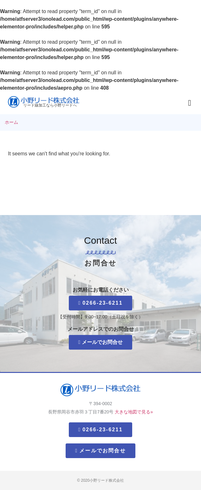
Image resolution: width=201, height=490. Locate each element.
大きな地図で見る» (134, 411)
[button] (189, 103)
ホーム (11, 122)
